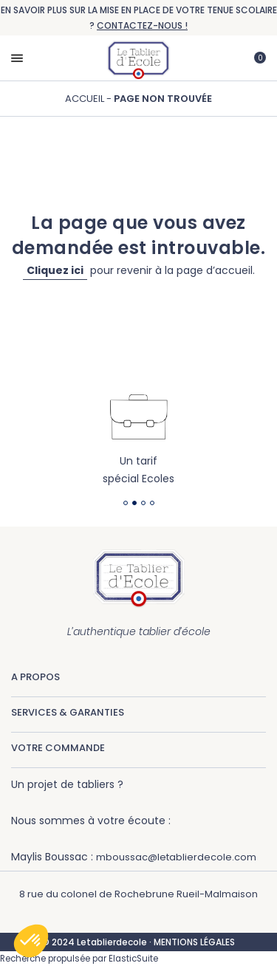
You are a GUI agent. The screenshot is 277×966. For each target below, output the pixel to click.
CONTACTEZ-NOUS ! (142, 25)
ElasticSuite (133, 959)
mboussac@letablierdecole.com (176, 857)
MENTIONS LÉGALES (194, 942)
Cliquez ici (55, 270)
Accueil (85, 99)
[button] (31, 941)
